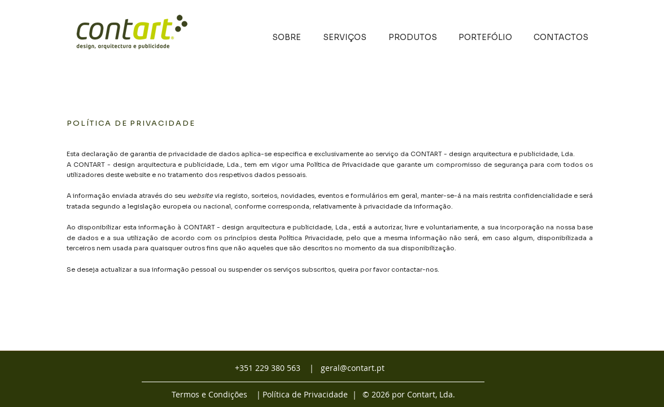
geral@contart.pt (353, 367)
